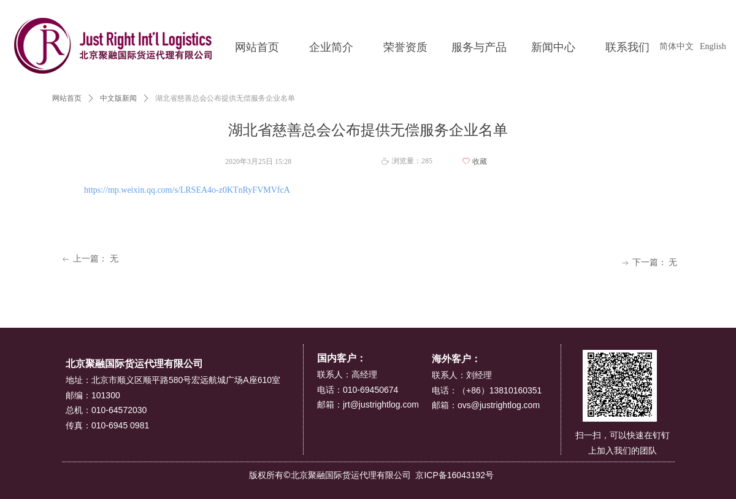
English (713, 46)
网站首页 (67, 98)
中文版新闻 (118, 98)
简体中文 (676, 46)
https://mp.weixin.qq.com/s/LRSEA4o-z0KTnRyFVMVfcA (187, 190)
